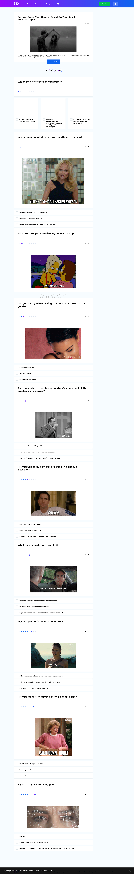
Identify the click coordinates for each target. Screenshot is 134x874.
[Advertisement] (109, 41)
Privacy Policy (33, 871)
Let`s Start (53, 61)
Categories (50, 4)
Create (104, 4)
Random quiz (31, 4)
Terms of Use (47, 871)
